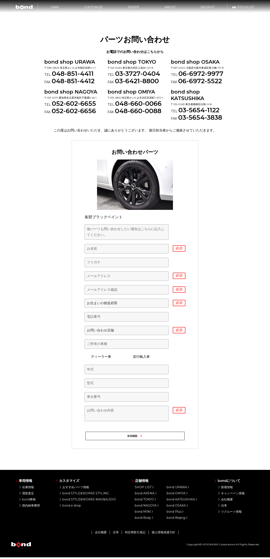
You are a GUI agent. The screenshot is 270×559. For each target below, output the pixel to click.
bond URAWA (178, 489)
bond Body (145, 519)
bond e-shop (70, 507)
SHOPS (133, 10)
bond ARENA (146, 495)
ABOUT (170, 10)
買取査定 (26, 495)
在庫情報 (26, 489)
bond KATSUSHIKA (182, 501)
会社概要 (225, 501)
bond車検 (27, 501)
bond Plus (176, 513)
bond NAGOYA (147, 507)
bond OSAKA (178, 507)
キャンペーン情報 (231, 495)
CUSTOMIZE (93, 10)
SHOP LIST (145, 489)
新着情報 (225, 489)
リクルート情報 (229, 513)
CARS (55, 10)
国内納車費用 (29, 507)
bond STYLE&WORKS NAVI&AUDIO (87, 501)
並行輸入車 (138, 357)
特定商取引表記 (135, 534)
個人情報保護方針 (163, 534)
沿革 (222, 507)
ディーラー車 (98, 357)
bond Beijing (178, 519)
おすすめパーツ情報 (74, 489)
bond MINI (144, 513)
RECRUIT (208, 10)
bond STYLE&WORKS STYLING (84, 495)
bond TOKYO (146, 501)
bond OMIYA (178, 495)
